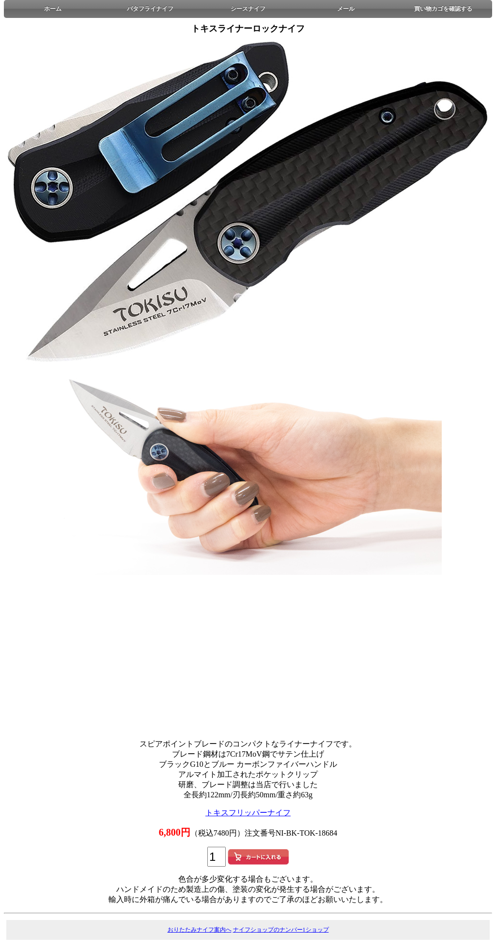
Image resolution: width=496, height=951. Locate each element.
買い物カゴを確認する (443, 8)
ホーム (53, 8)
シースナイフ (248, 8)
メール (346, 8)
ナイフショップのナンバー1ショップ (281, 929)
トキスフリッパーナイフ (248, 812)
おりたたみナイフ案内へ (200, 929)
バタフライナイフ (150, 8)
